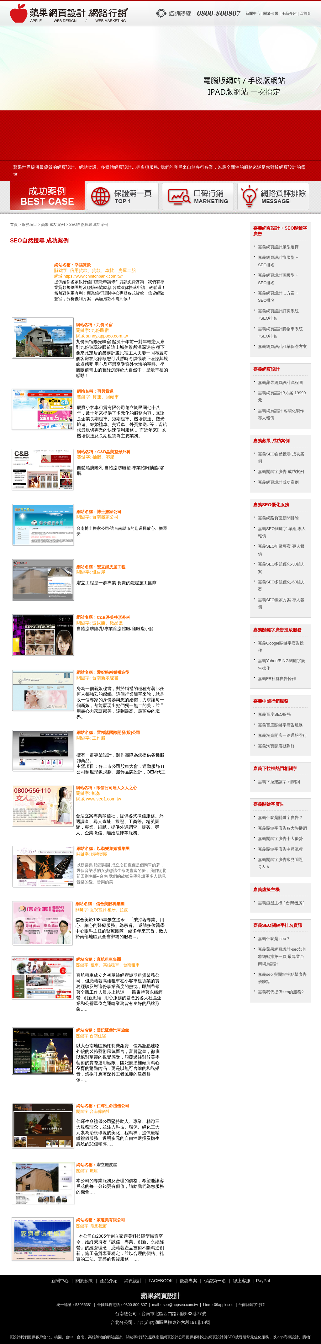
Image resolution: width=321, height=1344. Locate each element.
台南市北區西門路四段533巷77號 (173, 1313)
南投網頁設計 (169, 1337)
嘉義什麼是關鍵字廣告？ (280, 817)
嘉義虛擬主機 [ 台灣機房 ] (281, 902)
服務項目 (29, 224)
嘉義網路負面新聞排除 (278, 518)
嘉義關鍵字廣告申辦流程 (280, 849)
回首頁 (305, 13)
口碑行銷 (198, 197)
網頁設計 (133, 1280)
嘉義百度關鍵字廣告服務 (280, 725)
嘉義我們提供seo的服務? (280, 992)
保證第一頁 (122, 197)
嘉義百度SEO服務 (274, 714)
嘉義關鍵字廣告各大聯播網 (282, 828)
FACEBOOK (161, 1280)
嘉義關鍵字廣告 (268, 804)
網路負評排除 (273, 197)
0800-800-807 (135, 1305)
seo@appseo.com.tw (180, 1305)
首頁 (14, 224)
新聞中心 (252, 13)
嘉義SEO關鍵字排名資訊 (277, 925)
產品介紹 (289, 13)
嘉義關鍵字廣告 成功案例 (281, 471)
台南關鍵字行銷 (251, 1305)
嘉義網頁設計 (266, 369)
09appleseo (224, 1305)
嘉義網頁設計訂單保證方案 (282, 346)
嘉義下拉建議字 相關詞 (279, 781)
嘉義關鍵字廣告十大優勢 (280, 838)
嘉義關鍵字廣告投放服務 (277, 629)
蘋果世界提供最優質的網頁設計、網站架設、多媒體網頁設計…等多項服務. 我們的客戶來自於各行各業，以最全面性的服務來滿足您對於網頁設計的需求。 (159, 169)
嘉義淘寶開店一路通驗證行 (282, 735)
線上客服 (241, 1280)
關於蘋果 (270, 13)
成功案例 (47, 197)
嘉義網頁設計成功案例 (278, 482)
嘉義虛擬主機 (266, 889)
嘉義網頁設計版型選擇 (278, 247)
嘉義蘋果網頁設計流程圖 (280, 382)
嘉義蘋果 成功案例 (271, 440)
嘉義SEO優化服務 (271, 504)
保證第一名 (215, 1280)
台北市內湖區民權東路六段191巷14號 (174, 1322)
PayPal (263, 1280)
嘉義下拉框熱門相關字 (275, 768)
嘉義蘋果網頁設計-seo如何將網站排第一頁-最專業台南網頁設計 (282, 956)
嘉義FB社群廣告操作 (277, 678)
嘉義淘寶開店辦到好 (276, 746)
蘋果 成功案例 (53, 224)
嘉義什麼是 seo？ (274, 938)
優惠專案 (188, 1280)
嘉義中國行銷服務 (270, 701)
